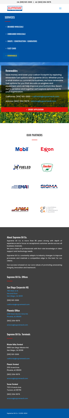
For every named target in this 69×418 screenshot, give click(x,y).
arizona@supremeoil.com (43, 101)
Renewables (12, 55)
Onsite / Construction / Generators (22, 41)
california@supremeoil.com (45, 96)
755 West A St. (12, 291)
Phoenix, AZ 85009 (14, 316)
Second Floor (12, 293)
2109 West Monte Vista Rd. (17, 314)
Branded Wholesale (15, 26)
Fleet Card (11, 48)
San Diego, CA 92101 (15, 296)
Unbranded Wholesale (16, 34)
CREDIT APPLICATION (35, 109)
